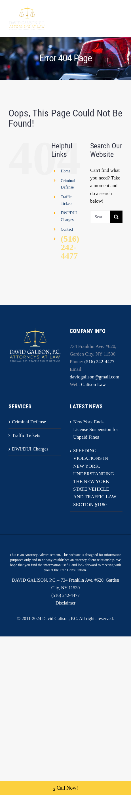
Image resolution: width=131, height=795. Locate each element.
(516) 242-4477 (70, 247)
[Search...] (100, 217)
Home (65, 171)
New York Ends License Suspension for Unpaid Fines (95, 429)
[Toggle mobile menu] (119, 18)
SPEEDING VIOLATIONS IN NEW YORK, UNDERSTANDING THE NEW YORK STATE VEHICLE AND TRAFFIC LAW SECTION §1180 (94, 477)
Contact (67, 229)
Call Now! (65, 788)
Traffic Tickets (26, 435)
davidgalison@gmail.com (94, 377)
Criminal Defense (29, 421)
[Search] (116, 217)
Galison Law (93, 384)
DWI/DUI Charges (30, 449)
